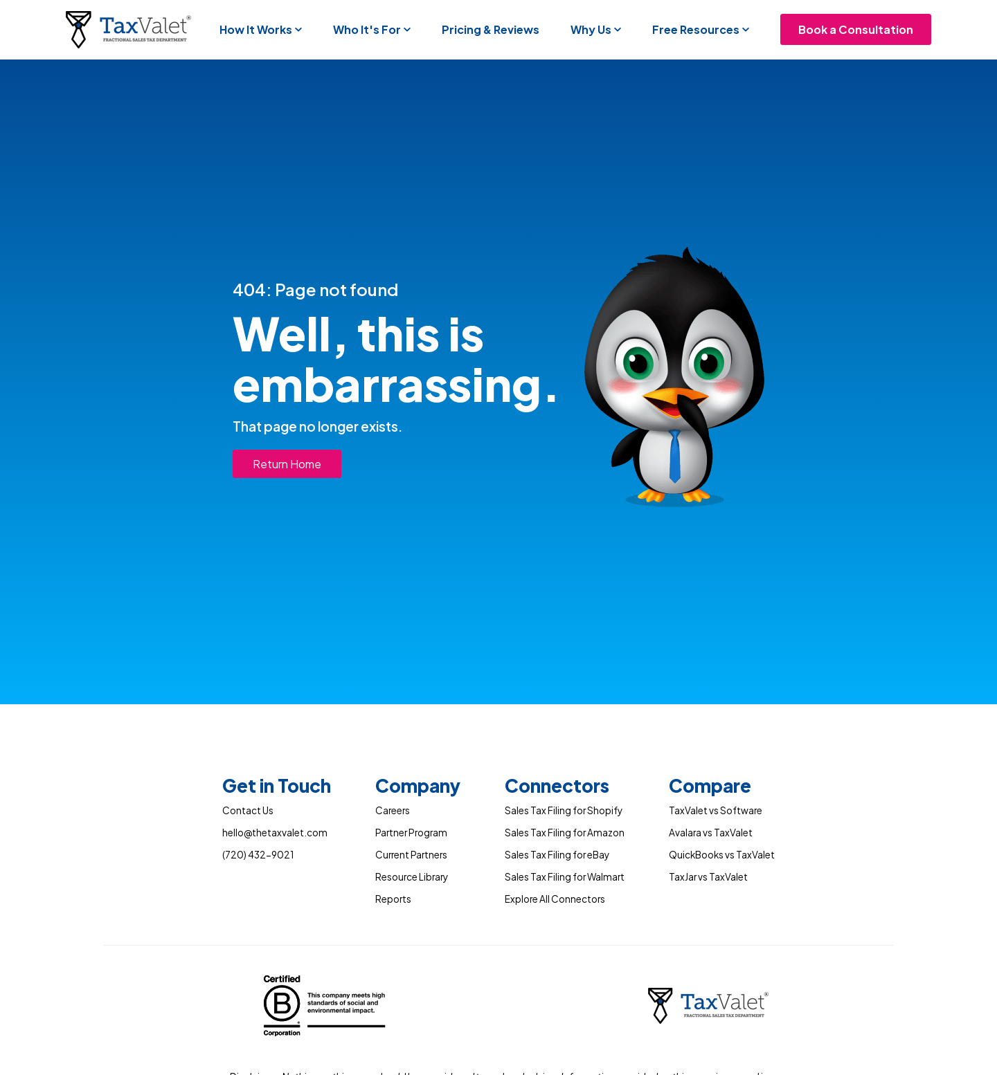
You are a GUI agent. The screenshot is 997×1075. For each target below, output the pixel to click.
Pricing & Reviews (490, 29)
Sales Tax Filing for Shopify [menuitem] (563, 810)
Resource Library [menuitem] (411, 877)
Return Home (287, 464)
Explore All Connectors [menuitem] (555, 899)
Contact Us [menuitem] (247, 810)
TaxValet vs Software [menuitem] (715, 810)
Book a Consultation (855, 29)
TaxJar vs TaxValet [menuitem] (708, 877)
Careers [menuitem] (392, 810)
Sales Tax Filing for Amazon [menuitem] (565, 832)
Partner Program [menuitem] (411, 832)
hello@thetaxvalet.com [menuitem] (274, 832)
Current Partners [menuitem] (411, 855)
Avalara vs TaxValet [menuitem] (711, 832)
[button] (261, 29)
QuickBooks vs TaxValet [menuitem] (722, 855)
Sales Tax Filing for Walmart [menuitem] (565, 877)
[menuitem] (276, 788)
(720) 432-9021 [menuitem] (258, 855)
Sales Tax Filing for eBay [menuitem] (557, 855)
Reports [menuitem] (393, 899)
